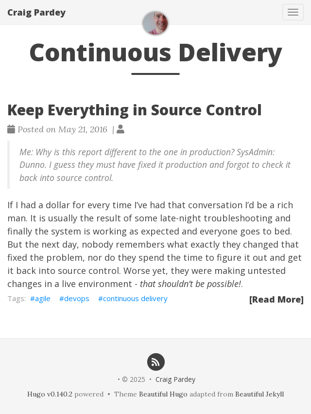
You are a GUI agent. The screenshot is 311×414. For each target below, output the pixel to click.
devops (76, 298)
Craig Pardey (36, 12)
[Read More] (276, 299)
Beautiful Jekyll (259, 394)
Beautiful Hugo (163, 394)
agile (43, 298)
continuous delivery (135, 298)
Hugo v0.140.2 (49, 394)
